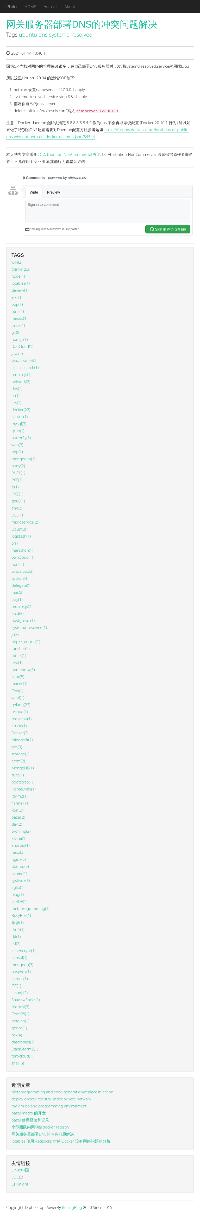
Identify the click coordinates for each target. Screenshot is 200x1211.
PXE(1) (16, 479)
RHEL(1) (18, 472)
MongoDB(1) (22, 767)
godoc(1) (19, 1027)
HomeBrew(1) (23, 789)
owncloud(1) (22, 557)
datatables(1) (22, 1041)
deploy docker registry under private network (51, 1098)
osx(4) (16, 1034)
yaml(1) (17, 697)
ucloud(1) (19, 711)
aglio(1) (17, 887)
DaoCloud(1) (22, 346)
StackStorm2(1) (24, 1048)
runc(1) (17, 774)
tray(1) (17, 599)
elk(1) (16, 297)
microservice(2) (24, 522)
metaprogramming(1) (30, 908)
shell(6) (17, 1063)
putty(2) (18, 465)
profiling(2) (20, 831)
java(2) (17, 353)
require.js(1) (21, 606)
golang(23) (20, 704)
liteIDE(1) (19, 901)
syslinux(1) (20, 880)
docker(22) (20, 409)
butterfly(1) (21, 437)
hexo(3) (17, 852)
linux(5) (17, 676)
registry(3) (20, 1006)
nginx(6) (18, 859)
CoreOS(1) (20, 1013)
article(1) (19, 725)
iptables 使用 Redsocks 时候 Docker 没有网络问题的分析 (60, 1141)
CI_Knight (19, 1184)
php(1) (17, 451)
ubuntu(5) (20, 866)
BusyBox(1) (21, 915)
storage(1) (20, 753)
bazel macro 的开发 (28, 1113)
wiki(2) (16, 262)
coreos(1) (19, 978)
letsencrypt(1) (23, 950)
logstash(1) (21, 536)
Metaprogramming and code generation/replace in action (62, 1091)
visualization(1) (24, 360)
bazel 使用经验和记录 (30, 1120)
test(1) (16, 662)
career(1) (19, 873)
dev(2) (16, 824)
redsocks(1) (21, 718)
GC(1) (16, 985)
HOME (30, 6)
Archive (50, 6)
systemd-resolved (70, 34)
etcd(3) (17, 613)
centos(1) (19, 416)
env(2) (16, 508)
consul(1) (19, 957)
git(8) (15, 332)
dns (43, 34)
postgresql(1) (23, 620)
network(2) (20, 381)
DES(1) (17, 515)
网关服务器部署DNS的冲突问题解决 (81, 24)
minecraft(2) (22, 739)
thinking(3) (20, 269)
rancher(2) (20, 648)
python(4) (19, 578)
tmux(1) (18, 325)
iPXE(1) (17, 493)
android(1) (20, 845)
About (70, 6)
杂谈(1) (17, 922)
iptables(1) (20, 283)
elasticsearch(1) (25, 367)
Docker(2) (19, 732)
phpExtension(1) (25, 641)
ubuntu (28, 34)
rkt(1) (16, 936)
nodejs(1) (19, 339)
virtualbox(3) (22, 571)
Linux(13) (19, 992)
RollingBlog (72, 1207)
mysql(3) (18, 423)
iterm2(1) (19, 796)
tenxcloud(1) (22, 1056)
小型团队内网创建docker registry (40, 1127)
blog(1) (17, 894)
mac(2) (17, 592)
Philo (11, 6)
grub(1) (17, 430)
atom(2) (18, 760)
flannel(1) (19, 803)
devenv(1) (19, 290)
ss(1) (15, 395)
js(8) (14, 634)
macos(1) (19, 683)
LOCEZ (17, 1177)
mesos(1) (19, 318)
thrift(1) (17, 929)
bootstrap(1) (22, 782)
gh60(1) (18, 500)
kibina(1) (18, 838)
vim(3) (16, 746)
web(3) (17, 444)
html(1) (17, 311)
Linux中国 (20, 1169)
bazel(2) (18, 817)
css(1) (16, 402)
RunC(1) (18, 810)
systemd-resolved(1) (29, 627)
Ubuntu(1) (20, 529)
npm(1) (17, 564)
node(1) (18, 276)
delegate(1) (21, 585)
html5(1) (18, 655)
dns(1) (16, 388)
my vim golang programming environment (48, 1105)
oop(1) (17, 304)
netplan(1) (20, 1020)
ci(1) (15, 486)
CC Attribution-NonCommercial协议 (69, 154)
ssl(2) (15, 943)
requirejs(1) (21, 374)
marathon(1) (22, 550)
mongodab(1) (23, 458)
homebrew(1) (23, 669)
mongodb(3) (22, 964)
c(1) (14, 543)
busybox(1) (21, 971)
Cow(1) (17, 690)
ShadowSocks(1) (25, 999)
